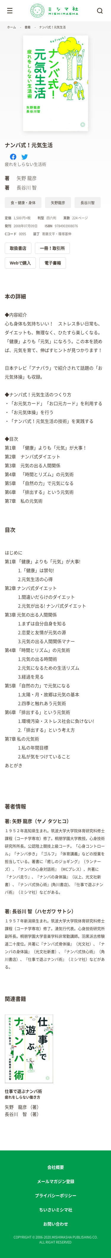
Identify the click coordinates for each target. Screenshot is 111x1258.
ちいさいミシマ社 (55, 1210)
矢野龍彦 (58, 202)
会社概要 (55, 1167)
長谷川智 (88, 202)
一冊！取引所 (52, 248)
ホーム (11, 27)
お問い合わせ (55, 1224)
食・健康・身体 (23, 202)
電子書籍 (52, 263)
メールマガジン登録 (55, 1181)
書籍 (27, 27)
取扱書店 (18, 248)
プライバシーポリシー (55, 1196)
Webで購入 (20, 263)
